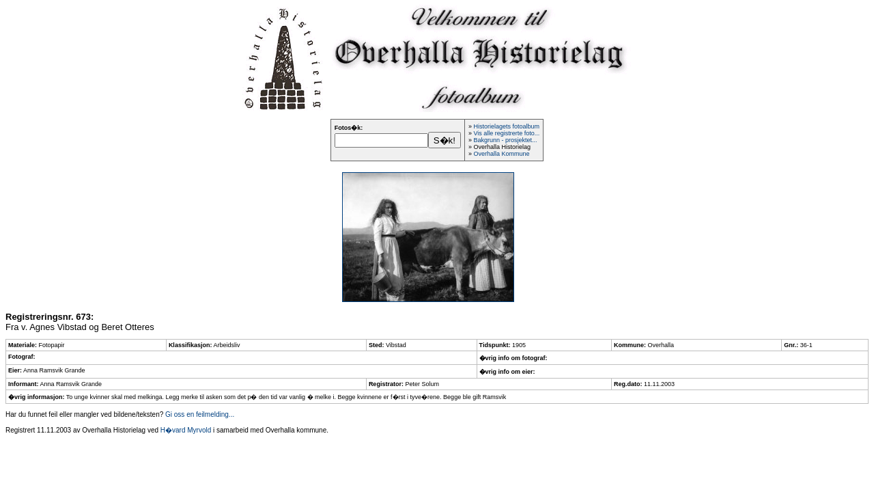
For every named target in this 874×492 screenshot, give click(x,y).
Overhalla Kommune (501, 153)
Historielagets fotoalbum (506, 126)
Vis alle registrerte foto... (506, 133)
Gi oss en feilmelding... (199, 414)
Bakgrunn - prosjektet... (505, 140)
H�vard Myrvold (185, 430)
